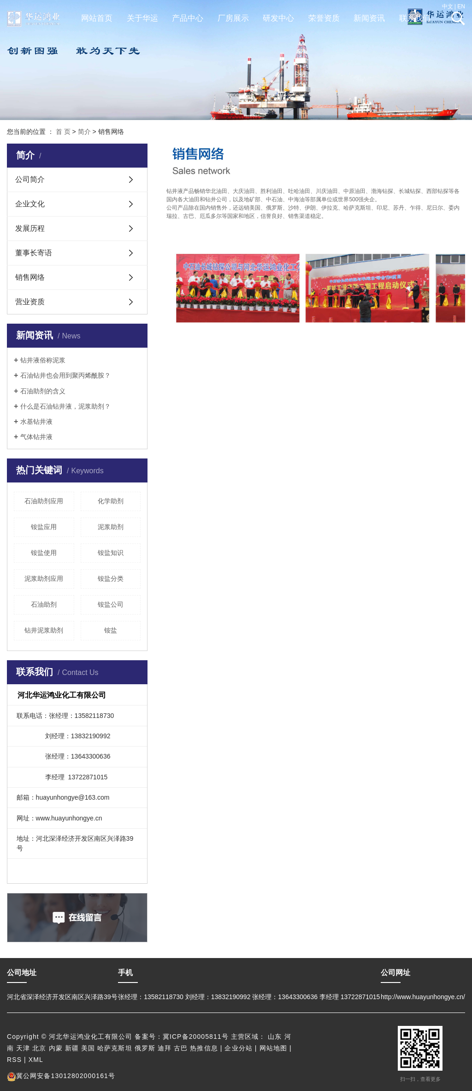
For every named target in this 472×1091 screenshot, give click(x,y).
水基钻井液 (36, 421)
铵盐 (110, 630)
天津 (23, 1048)
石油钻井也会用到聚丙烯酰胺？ (65, 375)
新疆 (72, 1048)
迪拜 (164, 1048)
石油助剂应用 (43, 501)
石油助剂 (44, 604)
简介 (84, 131)
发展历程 (30, 228)
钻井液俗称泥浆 (42, 360)
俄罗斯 (145, 1048)
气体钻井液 (36, 436)
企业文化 (30, 204)
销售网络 (30, 277)
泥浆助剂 (111, 526)
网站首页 (96, 18)
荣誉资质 (324, 18)
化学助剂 (111, 501)
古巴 (181, 1048)
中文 (447, 6)
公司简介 (30, 179)
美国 (88, 1048)
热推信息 (204, 1048)
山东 (275, 1036)
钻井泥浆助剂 (43, 630)
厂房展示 (233, 18)
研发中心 (278, 18)
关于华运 (142, 18)
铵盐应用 (44, 526)
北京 (39, 1048)
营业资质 (30, 302)
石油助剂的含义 (42, 391)
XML (36, 1059)
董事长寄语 (33, 253)
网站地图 (273, 1048)
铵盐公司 (111, 604)
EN (461, 6)
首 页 (63, 131)
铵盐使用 (44, 552)
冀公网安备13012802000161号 (61, 1075)
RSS (14, 1059)
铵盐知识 (111, 552)
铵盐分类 (111, 578)
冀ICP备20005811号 (196, 1036)
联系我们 (415, 18)
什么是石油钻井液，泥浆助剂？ (65, 406)
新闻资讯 (369, 18)
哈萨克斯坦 (114, 1048)
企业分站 (238, 1048)
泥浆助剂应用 (43, 578)
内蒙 (56, 1048)
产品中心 (187, 18)
